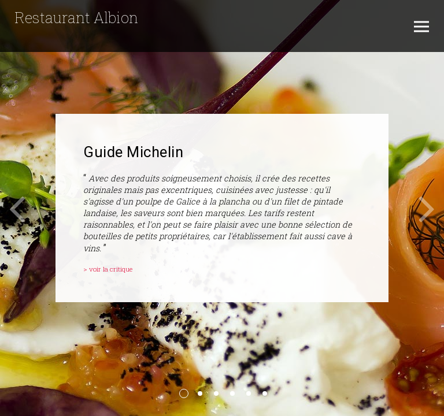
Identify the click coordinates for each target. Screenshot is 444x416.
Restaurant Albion (76, 17)
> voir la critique (107, 269)
